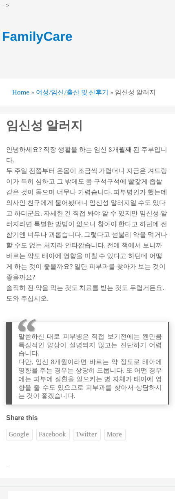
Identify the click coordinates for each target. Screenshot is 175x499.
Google (19, 433)
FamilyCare (37, 36)
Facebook (52, 433)
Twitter (86, 433)
